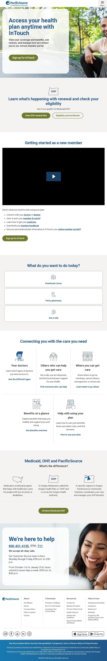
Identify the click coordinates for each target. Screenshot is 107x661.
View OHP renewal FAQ (36, 115)
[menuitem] (32, 603)
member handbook (30, 225)
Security (34, 643)
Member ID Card (73, 606)
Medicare (91, 609)
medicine (31, 222)
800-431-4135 (19, 546)
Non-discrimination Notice (19, 643)
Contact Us (71, 603)
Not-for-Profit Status (53, 606)
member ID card (31, 218)
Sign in (94, 13)
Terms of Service (70, 643)
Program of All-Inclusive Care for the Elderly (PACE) (96, 618)
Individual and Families (96, 603)
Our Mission (28, 603)
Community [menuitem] (50, 598)
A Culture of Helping (52, 603)
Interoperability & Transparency (50, 643)
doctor (27, 215)
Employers (92, 606)
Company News (29, 609)
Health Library (72, 612)
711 (40, 546)
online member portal (68, 229)
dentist (36, 215)
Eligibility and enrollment (68, 115)
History (26, 606)
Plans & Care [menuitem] (93, 598)
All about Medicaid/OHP (53, 510)
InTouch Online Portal (74, 609)
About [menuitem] (26, 598)
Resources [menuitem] (71, 598)
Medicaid (91, 612)
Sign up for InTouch (15, 238)
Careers (27, 615)
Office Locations (30, 612)
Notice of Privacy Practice (88, 643)
